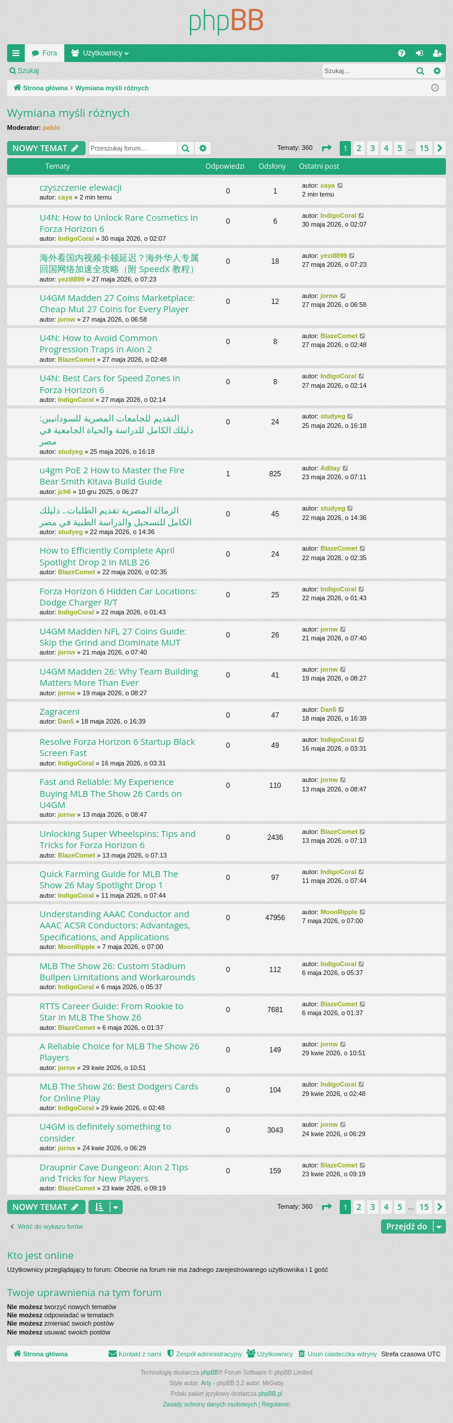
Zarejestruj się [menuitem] (439, 55)
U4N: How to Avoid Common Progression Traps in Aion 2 (98, 343)
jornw (66, 319)
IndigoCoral (76, 238)
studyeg (70, 451)
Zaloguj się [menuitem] (422, 55)
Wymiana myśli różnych (68, 112)
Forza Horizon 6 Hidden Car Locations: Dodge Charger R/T (118, 596)
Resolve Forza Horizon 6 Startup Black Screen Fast (117, 746)
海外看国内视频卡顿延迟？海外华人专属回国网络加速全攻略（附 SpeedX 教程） (119, 262)
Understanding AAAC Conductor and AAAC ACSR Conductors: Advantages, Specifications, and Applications (115, 925)
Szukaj (28, 71)
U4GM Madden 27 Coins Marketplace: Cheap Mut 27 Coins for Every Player (117, 303)
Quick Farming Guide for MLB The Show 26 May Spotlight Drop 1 (109, 879)
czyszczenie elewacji (81, 187)
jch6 (64, 491)
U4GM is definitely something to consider (105, 1131)
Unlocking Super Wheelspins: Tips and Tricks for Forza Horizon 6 (118, 838)
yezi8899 (71, 279)
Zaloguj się (73, 71)
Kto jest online (40, 1255)
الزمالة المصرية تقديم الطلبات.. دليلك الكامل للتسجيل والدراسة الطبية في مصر (116, 515)
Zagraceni (60, 711)
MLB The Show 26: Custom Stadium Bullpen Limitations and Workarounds (117, 971)
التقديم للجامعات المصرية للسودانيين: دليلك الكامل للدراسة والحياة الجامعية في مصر (116, 429)
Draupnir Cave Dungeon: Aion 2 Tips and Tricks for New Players (114, 1172)
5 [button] (400, 147)
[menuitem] (402, 53)
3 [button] (372, 147)
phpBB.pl (270, 1394)
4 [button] (386, 147)
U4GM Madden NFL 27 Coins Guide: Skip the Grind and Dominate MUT (113, 636)
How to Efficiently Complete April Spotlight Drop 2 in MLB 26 (107, 555)
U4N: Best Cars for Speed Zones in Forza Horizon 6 (110, 383)
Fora (49, 53)
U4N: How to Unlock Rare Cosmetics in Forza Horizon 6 (119, 222)
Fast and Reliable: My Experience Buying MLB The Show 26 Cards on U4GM (111, 793)
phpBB (210, 1372)
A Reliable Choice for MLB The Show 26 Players (119, 1051)
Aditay (330, 468)
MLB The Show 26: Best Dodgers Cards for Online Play (119, 1091)
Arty (206, 1383)
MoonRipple (76, 946)
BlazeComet (76, 359)
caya (65, 197)
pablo (51, 127)
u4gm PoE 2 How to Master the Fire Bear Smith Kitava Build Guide (112, 475)
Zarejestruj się (129, 71)
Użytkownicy (103, 53)
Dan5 (66, 721)
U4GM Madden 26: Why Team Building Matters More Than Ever (119, 676)
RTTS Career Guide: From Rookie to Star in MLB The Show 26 (111, 1011)
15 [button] (424, 147)
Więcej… (18, 55)
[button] (326, 148)
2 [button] (359, 147)
